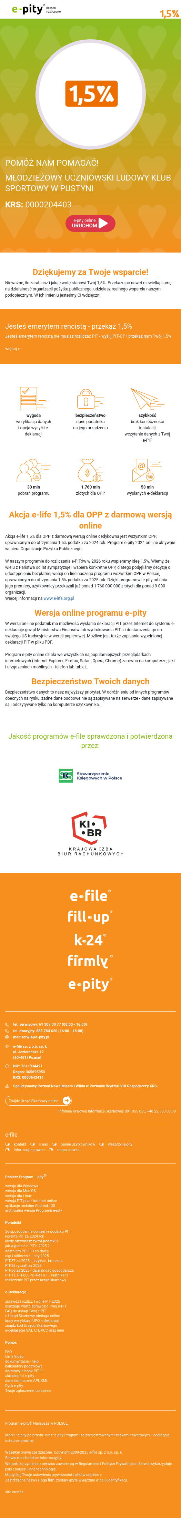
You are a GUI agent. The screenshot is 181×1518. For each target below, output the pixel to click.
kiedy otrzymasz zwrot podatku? (31, 1241)
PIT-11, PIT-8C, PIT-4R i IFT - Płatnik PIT (37, 1275)
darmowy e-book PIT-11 (24, 1371)
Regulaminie (89, 1463)
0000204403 (38, 204)
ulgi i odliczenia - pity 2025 (27, 1256)
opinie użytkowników (78, 1144)
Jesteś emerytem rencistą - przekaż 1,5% (68, 326)
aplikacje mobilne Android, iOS (30, 1205)
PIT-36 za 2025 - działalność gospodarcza (39, 1270)
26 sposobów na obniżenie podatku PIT (37, 1231)
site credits (14, 1492)
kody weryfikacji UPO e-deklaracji (32, 1321)
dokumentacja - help (22, 1361)
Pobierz (26, 1176)
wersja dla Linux (18, 1196)
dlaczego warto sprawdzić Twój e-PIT (36, 1306)
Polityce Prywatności (119, 1463)
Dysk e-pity (14, 1386)
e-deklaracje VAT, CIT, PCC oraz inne (34, 1330)
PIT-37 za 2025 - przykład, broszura (33, 1261)
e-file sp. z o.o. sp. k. (106, 1452)
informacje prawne (29, 1150)
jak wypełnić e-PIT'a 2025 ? (27, 1246)
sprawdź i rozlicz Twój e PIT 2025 (32, 1301)
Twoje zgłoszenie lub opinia (28, 1390)
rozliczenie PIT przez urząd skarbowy (35, 1280)
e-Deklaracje (15, 1292)
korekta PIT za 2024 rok (24, 1236)
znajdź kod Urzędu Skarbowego (31, 1325)
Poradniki (13, 1222)
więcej (11, 348)
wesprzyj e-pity (120, 1144)
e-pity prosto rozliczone (36, 9)
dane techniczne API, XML (26, 1380)
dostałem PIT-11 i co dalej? (27, 1251)
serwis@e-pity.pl (35, 1037)
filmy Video (14, 1356)
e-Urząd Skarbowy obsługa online (32, 1316)
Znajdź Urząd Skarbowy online (33, 1101)
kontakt (20, 1144)
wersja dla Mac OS (20, 1191)
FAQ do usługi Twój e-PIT (25, 1311)
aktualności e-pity (19, 1376)
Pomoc (11, 1342)
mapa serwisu (68, 1150)
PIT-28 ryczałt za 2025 (23, 1265)
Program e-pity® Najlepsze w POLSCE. (37, 1423)
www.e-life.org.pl (58, 598)
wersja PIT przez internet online (31, 1201)
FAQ (8, 1352)
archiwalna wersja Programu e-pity (33, 1210)
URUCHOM (84, 223)
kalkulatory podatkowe (23, 1366)
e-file (11, 1134)
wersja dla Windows (21, 1186)
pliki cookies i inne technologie (30, 1469)
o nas (43, 1144)
